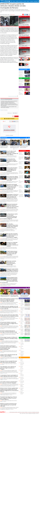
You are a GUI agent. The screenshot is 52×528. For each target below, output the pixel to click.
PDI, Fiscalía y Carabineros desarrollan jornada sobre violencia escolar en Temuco (12, 225)
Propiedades (34, 413)
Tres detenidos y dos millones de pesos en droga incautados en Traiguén (8, 368)
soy (14, 156)
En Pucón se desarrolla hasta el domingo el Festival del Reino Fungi (8, 331)
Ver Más (24, 336)
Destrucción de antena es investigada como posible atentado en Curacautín (12, 169)
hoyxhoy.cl (37, 413)
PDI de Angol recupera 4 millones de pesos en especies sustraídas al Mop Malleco (8, 338)
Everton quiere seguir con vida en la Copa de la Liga (21, 81)
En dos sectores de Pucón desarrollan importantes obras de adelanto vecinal (9, 315)
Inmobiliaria (30, 413)
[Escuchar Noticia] (0, 12)
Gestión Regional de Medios (14, 412)
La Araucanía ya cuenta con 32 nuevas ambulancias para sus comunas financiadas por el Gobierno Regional (9, 216)
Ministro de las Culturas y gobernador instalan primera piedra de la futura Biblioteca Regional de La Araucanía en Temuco (9, 389)
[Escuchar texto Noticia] (17, 96)
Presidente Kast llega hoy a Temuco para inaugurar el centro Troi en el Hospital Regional (8, 398)
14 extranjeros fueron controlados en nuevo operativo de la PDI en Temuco (9, 376)
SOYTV (2, 287)
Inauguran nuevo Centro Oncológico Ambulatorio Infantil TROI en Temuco (12, 270)
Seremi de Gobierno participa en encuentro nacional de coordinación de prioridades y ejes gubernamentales (8, 347)
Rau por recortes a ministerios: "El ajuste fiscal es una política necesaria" (21, 188)
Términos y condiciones (28, 412)
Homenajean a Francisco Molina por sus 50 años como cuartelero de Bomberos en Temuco (12, 196)
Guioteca (27, 413)
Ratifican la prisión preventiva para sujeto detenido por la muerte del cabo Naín (8, 405)
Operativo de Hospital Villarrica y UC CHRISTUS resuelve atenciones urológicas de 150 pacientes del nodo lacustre (9, 187)
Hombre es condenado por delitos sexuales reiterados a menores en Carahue (12, 244)
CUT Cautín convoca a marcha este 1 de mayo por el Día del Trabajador (9, 382)
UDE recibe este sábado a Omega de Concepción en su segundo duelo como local (12, 178)
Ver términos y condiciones (9, 135)
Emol (21, 413)
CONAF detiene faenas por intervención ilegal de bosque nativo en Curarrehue (12, 253)
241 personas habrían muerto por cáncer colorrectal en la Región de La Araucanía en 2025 (8, 323)
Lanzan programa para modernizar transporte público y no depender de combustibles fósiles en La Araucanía (9, 280)
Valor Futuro (24, 413)
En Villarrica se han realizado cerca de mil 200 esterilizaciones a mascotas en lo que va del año (9, 307)
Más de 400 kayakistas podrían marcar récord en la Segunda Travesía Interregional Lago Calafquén (9, 300)
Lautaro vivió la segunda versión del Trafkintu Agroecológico (8, 355)
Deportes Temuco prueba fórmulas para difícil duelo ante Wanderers (8, 361)
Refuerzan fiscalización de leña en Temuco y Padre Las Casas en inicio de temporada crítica (12, 206)
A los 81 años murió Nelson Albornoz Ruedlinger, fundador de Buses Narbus (12, 152)
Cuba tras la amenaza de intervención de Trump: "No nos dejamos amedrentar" (21, 73)
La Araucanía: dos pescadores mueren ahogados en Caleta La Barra (12, 160)
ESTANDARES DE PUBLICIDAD (35, 412)
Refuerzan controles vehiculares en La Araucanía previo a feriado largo (11, 262)
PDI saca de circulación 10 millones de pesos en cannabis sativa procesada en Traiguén (12, 235)
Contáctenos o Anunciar (21, 412)
